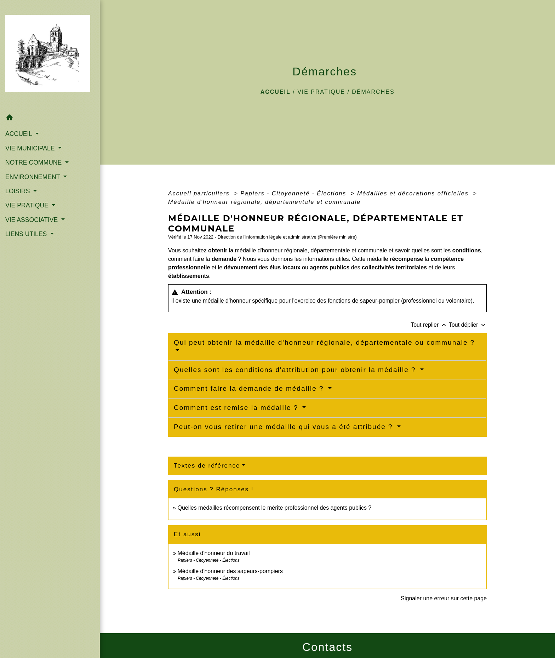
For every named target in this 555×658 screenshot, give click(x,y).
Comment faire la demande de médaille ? (250, 388)
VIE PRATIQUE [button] (27, 205)
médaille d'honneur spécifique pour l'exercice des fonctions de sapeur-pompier (301, 301)
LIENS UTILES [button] (26, 234)
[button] (50, 119)
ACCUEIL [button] (19, 133)
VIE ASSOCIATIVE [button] (32, 219)
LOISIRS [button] (18, 191)
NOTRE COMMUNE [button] (34, 162)
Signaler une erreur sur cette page (444, 598)
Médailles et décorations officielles (414, 193)
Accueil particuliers (200, 193)
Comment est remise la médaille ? (237, 407)
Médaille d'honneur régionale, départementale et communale (264, 202)
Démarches (373, 92)
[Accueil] (50, 55)
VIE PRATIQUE (321, 92)
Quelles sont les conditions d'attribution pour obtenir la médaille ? (296, 369)
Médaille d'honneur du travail (213, 553)
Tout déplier (468, 325)
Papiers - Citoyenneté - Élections (294, 193)
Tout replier (430, 325)
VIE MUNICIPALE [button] (30, 148)
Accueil (276, 92)
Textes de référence (207, 465)
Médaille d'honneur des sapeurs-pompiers (229, 571)
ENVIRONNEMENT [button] (33, 177)
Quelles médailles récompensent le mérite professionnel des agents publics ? (274, 508)
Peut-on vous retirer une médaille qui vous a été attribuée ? (284, 426)
